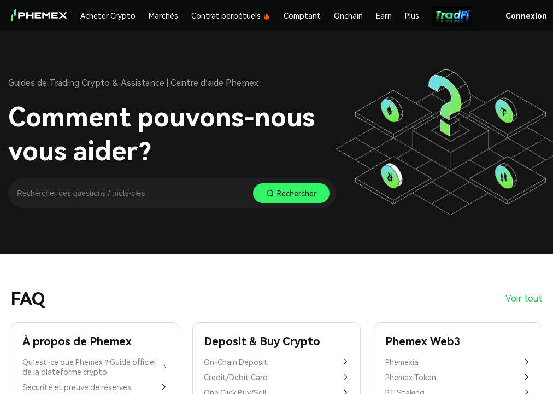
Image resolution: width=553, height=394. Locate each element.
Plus (412, 15)
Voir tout (523, 298)
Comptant (302, 15)
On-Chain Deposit (276, 362)
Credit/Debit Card (276, 377)
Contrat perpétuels (230, 15)
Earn (384, 15)
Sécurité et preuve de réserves (95, 387)
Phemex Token (458, 377)
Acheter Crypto (108, 15)
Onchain (348, 15)
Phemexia (458, 362)
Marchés (163, 15)
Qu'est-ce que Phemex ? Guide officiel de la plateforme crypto (95, 366)
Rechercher (291, 193)
